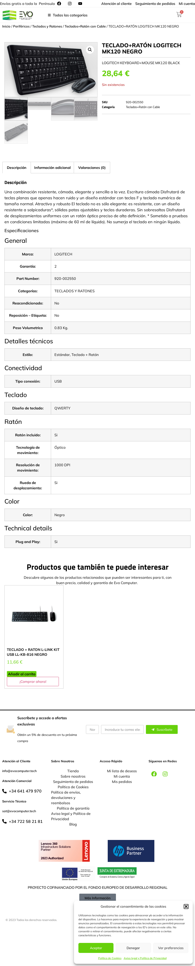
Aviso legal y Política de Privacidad (145, 958)
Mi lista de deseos (122, 771)
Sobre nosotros (73, 776)
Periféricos (21, 26)
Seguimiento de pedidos (73, 781)
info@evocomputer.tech (19, 771)
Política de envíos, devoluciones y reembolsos (66, 797)
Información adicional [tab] (52, 167)
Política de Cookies (109, 958)
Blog (73, 824)
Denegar (133, 948)
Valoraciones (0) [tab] (92, 167)
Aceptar (96, 948)
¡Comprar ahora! (33, 681)
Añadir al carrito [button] (21, 674)
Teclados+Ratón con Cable (85, 26)
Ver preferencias (170, 948)
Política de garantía (73, 808)
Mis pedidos (122, 781)
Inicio (6, 26)
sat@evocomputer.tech (19, 811)
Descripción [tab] (16, 167)
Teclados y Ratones (47, 26)
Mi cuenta (122, 776)
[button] (186, 906)
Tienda (73, 771)
